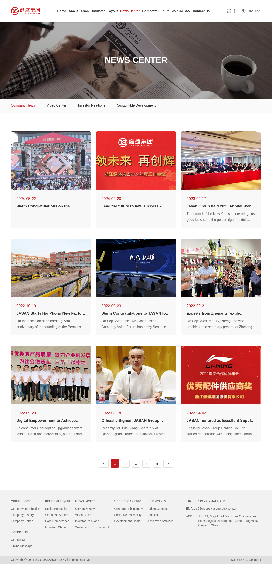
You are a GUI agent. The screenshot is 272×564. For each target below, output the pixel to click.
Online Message (21, 546)
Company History (22, 515)
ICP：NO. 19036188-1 (246, 559)
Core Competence (57, 521)
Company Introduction (25, 508)
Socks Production (56, 508)
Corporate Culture (127, 501)
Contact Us (19, 532)
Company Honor (22, 521)
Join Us (153, 515)
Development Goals (127, 521)
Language (251, 11)
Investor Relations (91, 105)
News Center (85, 501)
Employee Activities (161, 521)
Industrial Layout (57, 501)
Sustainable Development (136, 105)
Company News (23, 105)
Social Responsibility (127, 515)
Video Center (56, 105)
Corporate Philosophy (128, 508)
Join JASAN (157, 501)
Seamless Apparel (57, 515)
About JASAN (21, 501)
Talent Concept (158, 508)
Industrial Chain (55, 527)
